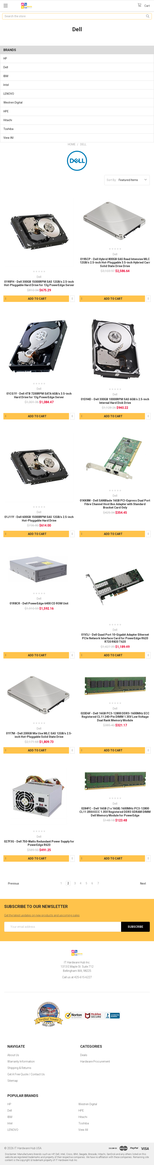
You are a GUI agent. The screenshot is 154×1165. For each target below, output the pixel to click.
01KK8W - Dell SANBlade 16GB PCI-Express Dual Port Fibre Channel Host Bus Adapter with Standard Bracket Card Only (115, 504)
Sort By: (112, 180)
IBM (5, 76)
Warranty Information (21, 1061)
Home (72, 144)
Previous (11, 884)
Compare (72, 299)
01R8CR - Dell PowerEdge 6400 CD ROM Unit (39, 603)
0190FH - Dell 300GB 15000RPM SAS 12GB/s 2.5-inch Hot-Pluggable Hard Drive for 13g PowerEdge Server (39, 283)
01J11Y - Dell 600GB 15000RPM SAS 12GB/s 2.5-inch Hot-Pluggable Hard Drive (39, 518)
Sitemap (12, 1080)
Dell (5, 67)
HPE (6, 111)
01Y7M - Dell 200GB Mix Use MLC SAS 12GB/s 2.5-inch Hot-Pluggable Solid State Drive (39, 735)
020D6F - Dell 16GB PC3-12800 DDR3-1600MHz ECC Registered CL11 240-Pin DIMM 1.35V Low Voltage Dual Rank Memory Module (115, 717)
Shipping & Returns (19, 1068)
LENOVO (8, 93)
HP (5, 58)
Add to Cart (37, 298)
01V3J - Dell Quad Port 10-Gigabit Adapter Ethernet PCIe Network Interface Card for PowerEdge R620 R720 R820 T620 (115, 638)
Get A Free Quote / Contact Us (26, 1074)
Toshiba (8, 129)
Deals (83, 1055)
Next (145, 884)
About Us (13, 1055)
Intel (6, 84)
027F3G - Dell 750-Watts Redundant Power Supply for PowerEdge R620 (39, 843)
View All (8, 137)
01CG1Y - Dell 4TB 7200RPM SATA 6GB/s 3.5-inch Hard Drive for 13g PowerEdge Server (39, 395)
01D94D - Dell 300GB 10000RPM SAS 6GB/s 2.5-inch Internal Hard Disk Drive (115, 401)
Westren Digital (12, 102)
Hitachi (7, 120)
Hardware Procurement (95, 1061)
